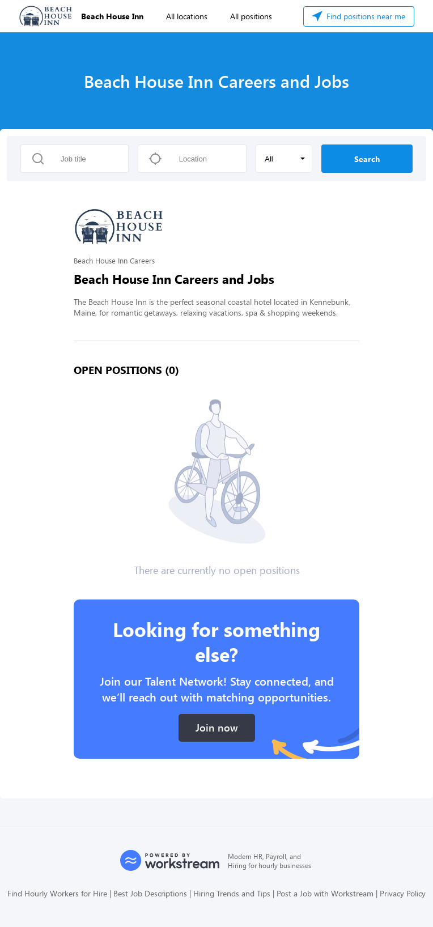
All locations (186, 16)
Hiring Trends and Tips (231, 893)
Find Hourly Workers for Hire (57, 893)
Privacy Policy (403, 893)
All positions (251, 16)
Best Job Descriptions (150, 893)
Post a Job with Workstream (325, 893)
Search (367, 159)
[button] (284, 158)
